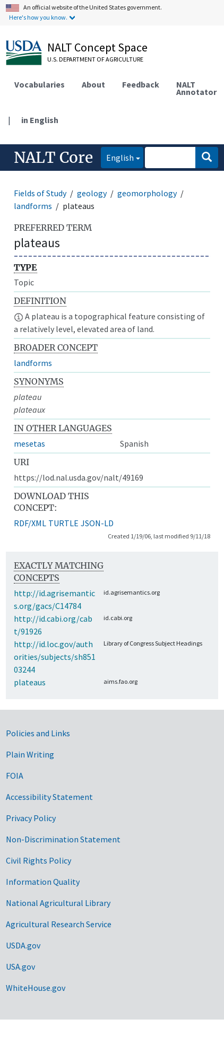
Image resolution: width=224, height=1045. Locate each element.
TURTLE (63, 523)
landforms (33, 206)
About (93, 84)
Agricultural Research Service (58, 924)
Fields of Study (40, 193)
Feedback (140, 84)
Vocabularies (39, 84)
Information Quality (43, 881)
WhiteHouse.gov (35, 987)
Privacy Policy (31, 818)
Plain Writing (30, 754)
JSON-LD (97, 523)
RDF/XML (30, 523)
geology (92, 193)
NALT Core (53, 157)
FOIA (14, 775)
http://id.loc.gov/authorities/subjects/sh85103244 (55, 657)
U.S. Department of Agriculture (95, 59)
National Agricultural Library (58, 903)
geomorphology (147, 193)
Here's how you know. (38, 17)
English (117, 157)
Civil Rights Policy (38, 860)
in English (39, 120)
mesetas (29, 443)
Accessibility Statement (49, 796)
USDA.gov (23, 945)
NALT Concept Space (97, 47)
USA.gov (20, 966)
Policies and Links (38, 733)
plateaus (30, 682)
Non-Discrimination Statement (63, 839)
